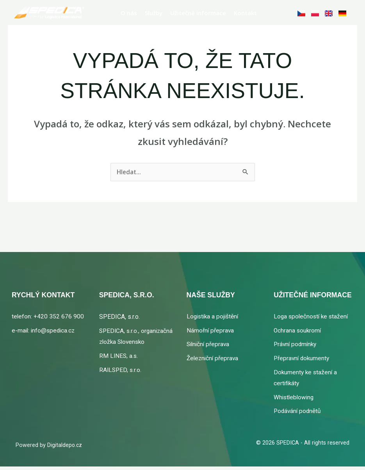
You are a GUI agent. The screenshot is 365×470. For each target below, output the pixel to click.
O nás (129, 10)
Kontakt (245, 10)
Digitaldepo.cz (65, 449)
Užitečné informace (198, 10)
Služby (153, 10)
